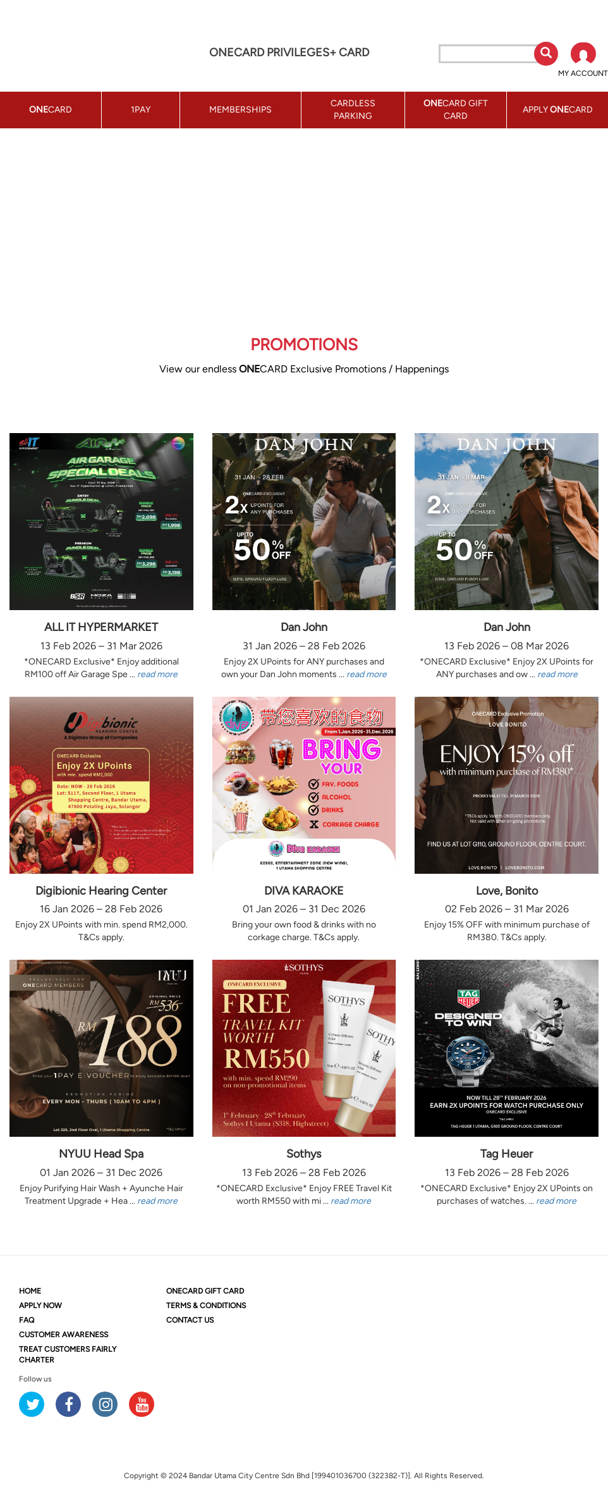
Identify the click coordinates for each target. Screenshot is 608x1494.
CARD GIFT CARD (205, 1291)
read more (157, 674)
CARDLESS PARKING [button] (353, 109)
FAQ (26, 1320)
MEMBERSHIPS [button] (240, 109)
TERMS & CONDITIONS (206, 1305)
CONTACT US (190, 1320)
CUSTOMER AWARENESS (63, 1334)
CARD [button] (50, 109)
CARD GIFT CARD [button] (455, 109)
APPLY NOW (40, 1305)
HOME (30, 1291)
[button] (583, 61)
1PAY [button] (140, 109)
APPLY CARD (558, 109)
